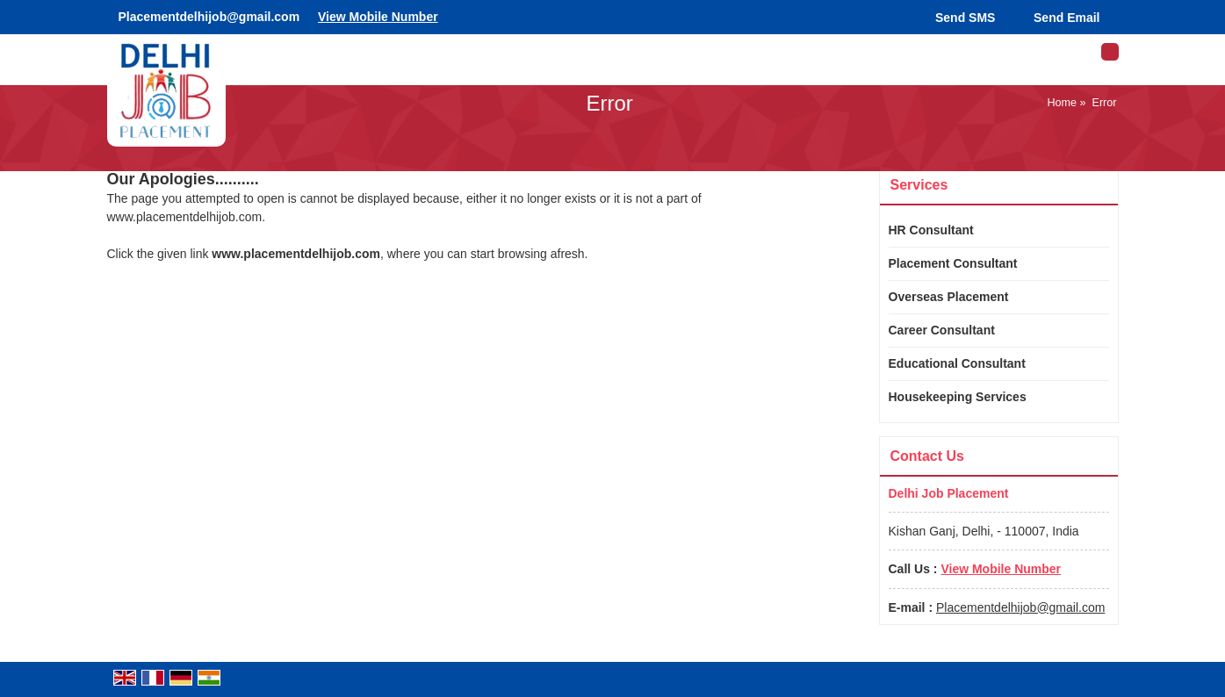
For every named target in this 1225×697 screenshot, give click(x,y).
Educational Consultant (957, 363)
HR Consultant (931, 230)
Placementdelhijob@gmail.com (209, 17)
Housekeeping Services (958, 397)
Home (1062, 103)
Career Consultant (942, 330)
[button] (378, 17)
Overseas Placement (949, 297)
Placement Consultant (953, 263)
